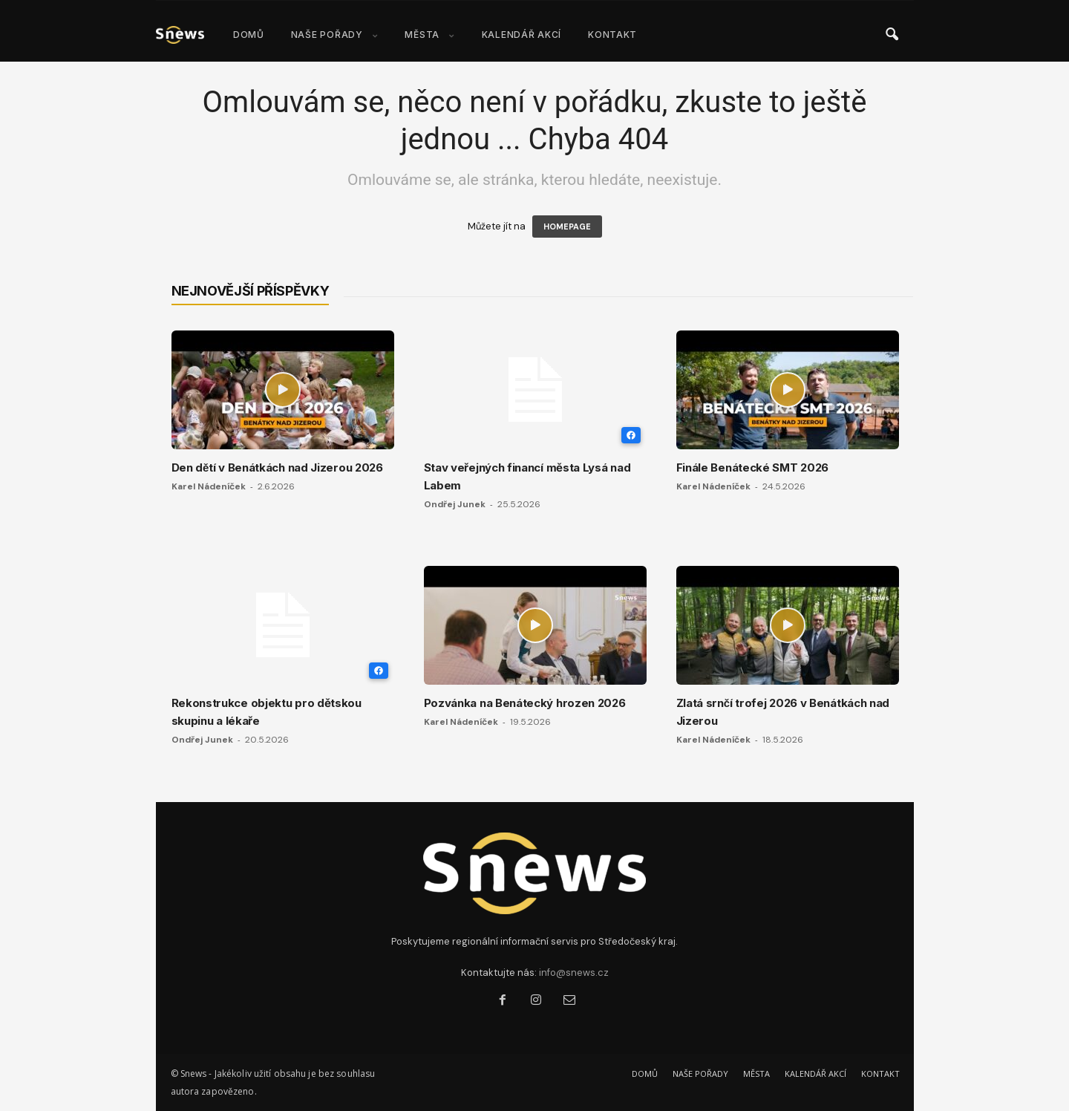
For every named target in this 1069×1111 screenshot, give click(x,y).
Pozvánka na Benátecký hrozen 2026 (525, 703)
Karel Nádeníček (208, 486)
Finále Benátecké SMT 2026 (752, 467)
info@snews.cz (574, 972)
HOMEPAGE (567, 226)
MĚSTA (429, 34)
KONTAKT (612, 34)
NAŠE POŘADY (335, 34)
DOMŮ (248, 34)
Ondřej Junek (455, 504)
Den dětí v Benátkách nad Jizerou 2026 (277, 467)
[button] (891, 35)
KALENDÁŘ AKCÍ (521, 34)
